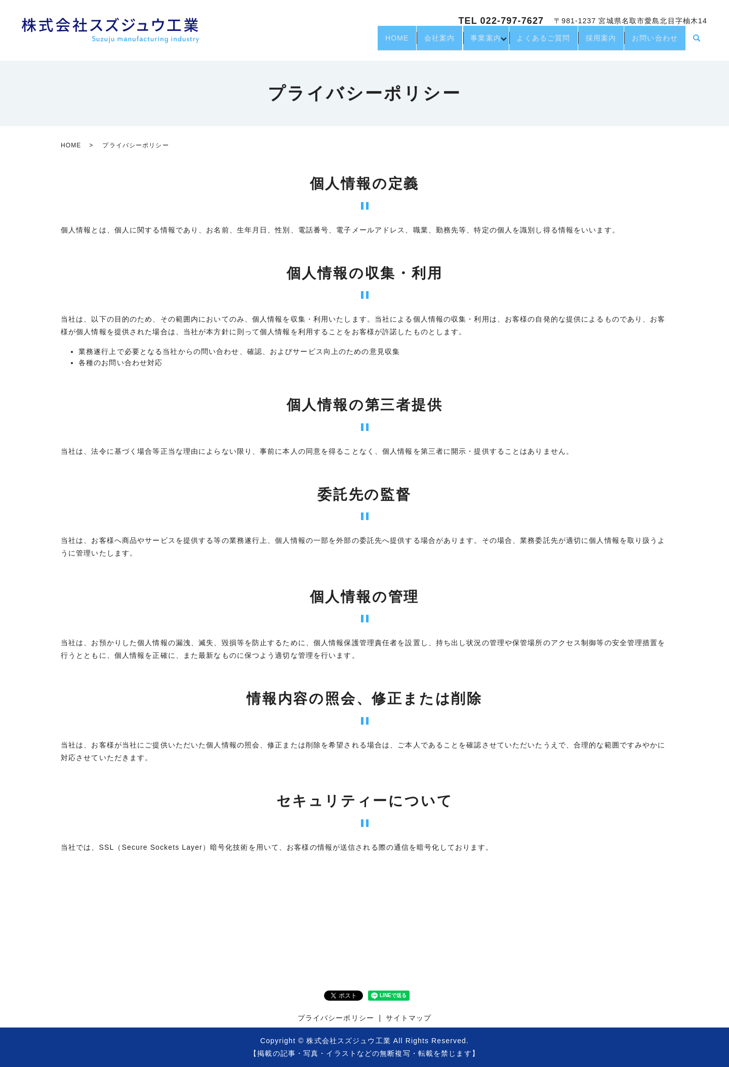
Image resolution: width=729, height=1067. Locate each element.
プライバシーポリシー (336, 1018)
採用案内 (591, 42)
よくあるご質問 (527, 42)
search (696, 42)
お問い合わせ (652, 42)
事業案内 (464, 42)
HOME (362, 42)
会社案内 (411, 42)
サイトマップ (409, 1018)
